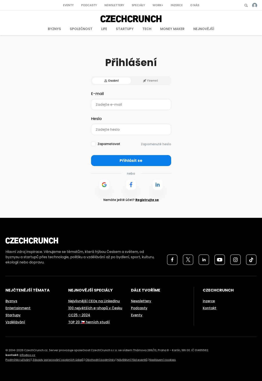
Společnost (81, 29)
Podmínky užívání (18, 360)
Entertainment (18, 308)
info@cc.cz (27, 355)
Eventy (68, 5)
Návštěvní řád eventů (132, 360)
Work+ (158, 5)
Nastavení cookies (162, 360)
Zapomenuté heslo (156, 144)
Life (104, 29)
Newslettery (114, 5)
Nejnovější (203, 29)
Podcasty (89, 5)
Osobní (111, 81)
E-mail (97, 94)
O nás (194, 5)
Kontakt (209, 308)
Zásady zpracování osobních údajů (57, 360)
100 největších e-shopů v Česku (95, 308)
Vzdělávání (15, 322)
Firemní (150, 81)
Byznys (54, 29)
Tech (146, 29)
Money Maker (172, 29)
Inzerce (177, 5)
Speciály (138, 5)
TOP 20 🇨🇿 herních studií (89, 322)
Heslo (96, 119)
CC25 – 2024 (79, 315)
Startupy (125, 29)
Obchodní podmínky (100, 360)
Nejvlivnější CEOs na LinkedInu (94, 301)
